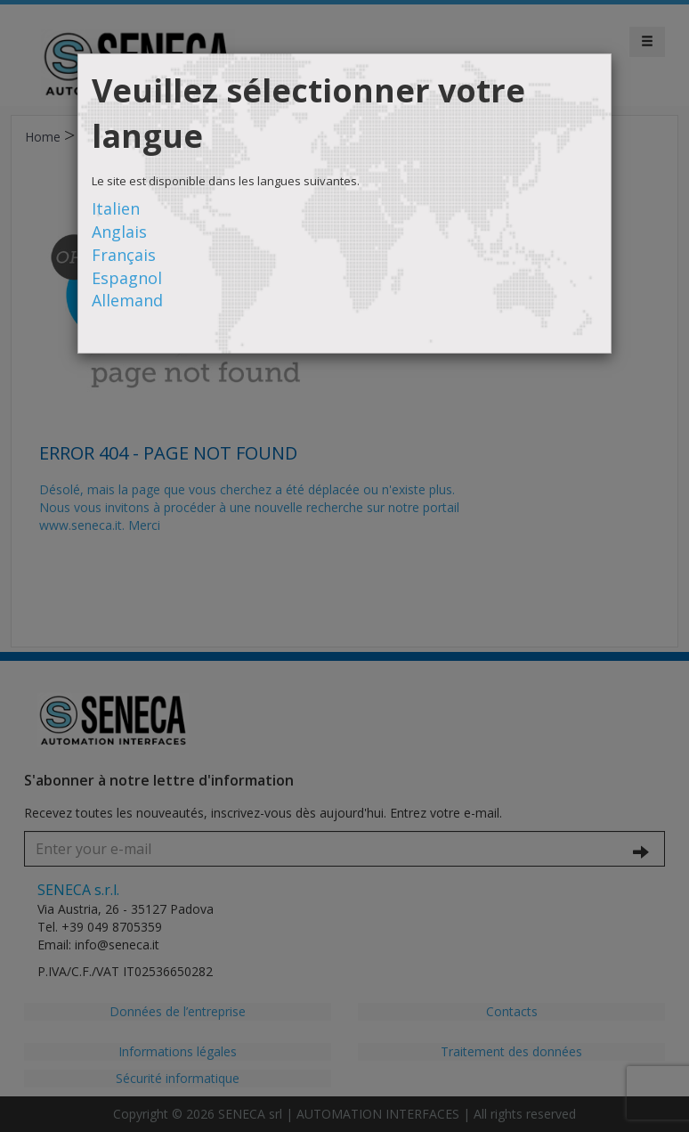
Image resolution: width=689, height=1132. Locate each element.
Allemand (127, 300)
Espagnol (127, 278)
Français (124, 254)
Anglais (119, 231)
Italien (116, 208)
